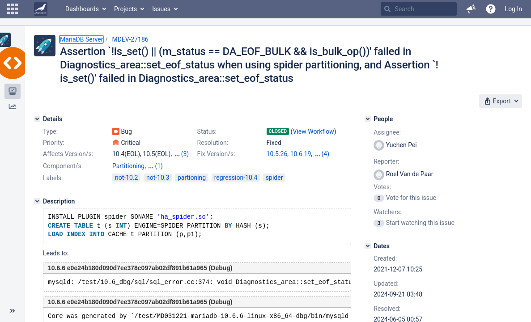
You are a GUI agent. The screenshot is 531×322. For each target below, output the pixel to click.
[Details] (37, 119)
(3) (185, 153)
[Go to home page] (41, 9)
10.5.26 (277, 153)
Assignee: (387, 132)
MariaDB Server (81, 39)
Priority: (53, 142)
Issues (161, 9)
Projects (125, 9)
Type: (50, 131)
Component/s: (63, 165)
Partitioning (128, 165)
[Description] (37, 201)
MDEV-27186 (130, 39)
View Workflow (313, 131)
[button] (12, 9)
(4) (326, 153)
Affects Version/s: (68, 153)
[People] (368, 119)
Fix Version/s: (216, 153)
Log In (513, 9)
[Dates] (368, 246)
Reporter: (386, 161)
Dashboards (82, 9)
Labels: (53, 178)
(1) (159, 165)
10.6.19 (300, 153)
